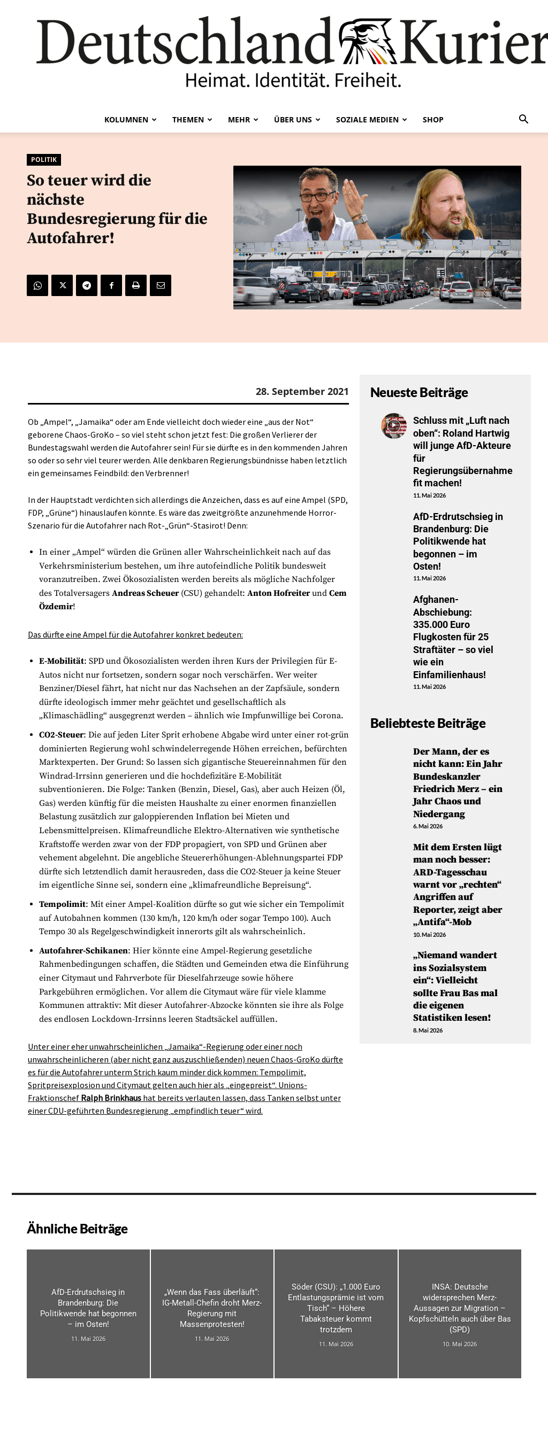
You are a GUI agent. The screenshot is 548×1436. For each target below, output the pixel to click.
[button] (523, 120)
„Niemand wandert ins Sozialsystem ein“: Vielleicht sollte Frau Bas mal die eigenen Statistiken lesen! (455, 986)
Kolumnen (130, 119)
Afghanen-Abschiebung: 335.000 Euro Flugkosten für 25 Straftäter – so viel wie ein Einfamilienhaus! (453, 637)
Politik (44, 160)
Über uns (297, 119)
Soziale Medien (371, 119)
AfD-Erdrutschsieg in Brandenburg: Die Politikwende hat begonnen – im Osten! (458, 541)
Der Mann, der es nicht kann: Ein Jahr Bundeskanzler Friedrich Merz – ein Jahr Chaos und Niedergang (458, 783)
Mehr (243, 119)
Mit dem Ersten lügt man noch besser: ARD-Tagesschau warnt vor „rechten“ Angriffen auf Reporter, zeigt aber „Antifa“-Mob (458, 884)
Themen (192, 119)
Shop (433, 119)
